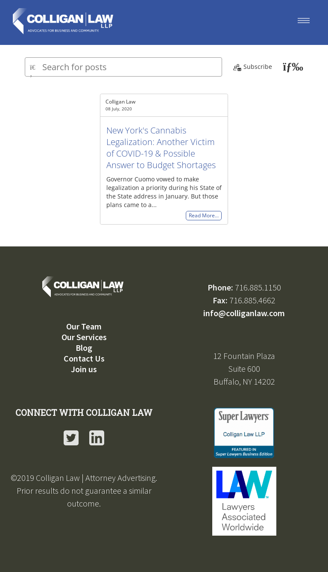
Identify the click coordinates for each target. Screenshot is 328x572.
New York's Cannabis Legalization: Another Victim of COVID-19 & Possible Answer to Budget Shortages (161, 147)
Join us (84, 369)
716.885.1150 (258, 287)
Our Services (84, 337)
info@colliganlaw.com (244, 313)
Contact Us (84, 358)
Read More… (204, 215)
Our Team (84, 326)
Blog (84, 347)
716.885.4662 (252, 300)
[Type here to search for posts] (123, 67)
